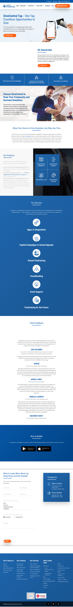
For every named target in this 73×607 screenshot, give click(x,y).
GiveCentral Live (21, 568)
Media (59, 564)
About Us (5, 566)
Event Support (33, 564)
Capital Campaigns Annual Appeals (35, 567)
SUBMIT (8, 541)
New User (7, 517)
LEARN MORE (44, 65)
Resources (47, 5)
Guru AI (19, 505)
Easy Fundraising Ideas (49, 581)
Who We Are (22, 5)
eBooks (45, 583)
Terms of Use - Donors (61, 571)
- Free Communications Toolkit (49, 570)
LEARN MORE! (10, 35)
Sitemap (45, 585)
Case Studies (46, 579)
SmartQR (19, 509)
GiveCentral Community (20, 570)
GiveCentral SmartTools (20, 565)
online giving (28, 136)
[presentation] (14, 535)
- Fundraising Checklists (47, 574)
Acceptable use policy (63, 568)
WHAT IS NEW (39, 5)
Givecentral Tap (19, 507)
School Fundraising (35, 572)
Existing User (18, 517)
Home (17, 5)
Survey (45, 587)
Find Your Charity (62, 6)
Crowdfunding (33, 574)
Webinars (5, 572)
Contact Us (61, 566)
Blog (52, 5)
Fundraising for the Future (35, 577)
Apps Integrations (35, 570)
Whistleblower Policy (63, 582)
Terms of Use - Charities (61, 574)
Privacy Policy (61, 578)
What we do (31, 5)
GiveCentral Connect (20, 576)
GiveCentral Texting (22, 579)
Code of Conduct (62, 580)
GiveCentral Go (21, 573)
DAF (19, 503)
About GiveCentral (8, 568)
